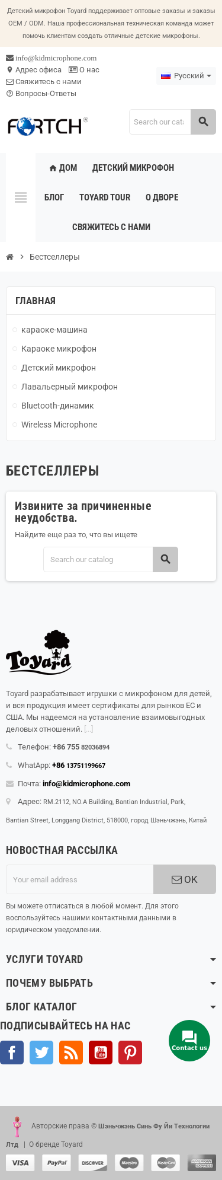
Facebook (12, 1052)
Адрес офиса (34, 69)
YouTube (100, 1052)
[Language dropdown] (186, 76)
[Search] (172, 122)
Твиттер (41, 1052)
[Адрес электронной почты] (79, 879)
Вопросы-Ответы (41, 93)
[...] (88, 729)
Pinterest (130, 1052)
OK (185, 879)
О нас (84, 69)
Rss (71, 1052)
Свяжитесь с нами (44, 81)
